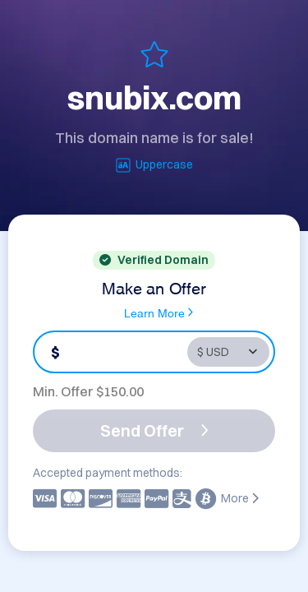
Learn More (158, 312)
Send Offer (154, 430)
